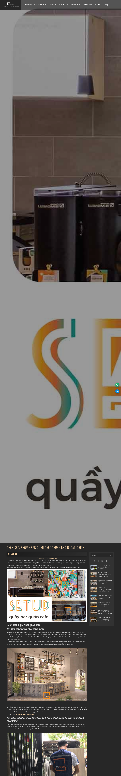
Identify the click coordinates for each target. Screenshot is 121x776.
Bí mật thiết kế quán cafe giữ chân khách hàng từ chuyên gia (105, 597)
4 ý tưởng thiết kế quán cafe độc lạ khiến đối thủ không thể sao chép (105, 589)
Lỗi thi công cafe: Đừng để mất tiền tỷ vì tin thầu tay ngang (105, 567)
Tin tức (98, 5)
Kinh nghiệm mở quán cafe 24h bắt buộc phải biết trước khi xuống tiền (105, 612)
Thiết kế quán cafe (40, 5)
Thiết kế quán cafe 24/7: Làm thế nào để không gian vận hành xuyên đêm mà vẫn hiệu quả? (105, 619)
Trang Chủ (28, 5)
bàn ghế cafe (88, 5)
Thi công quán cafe (74, 5)
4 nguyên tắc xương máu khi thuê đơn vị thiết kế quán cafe (105, 582)
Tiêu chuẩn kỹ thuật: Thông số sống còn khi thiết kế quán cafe (104, 574)
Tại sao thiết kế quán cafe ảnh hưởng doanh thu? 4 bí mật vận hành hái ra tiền (104, 604)
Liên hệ (106, 5)
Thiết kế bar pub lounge (57, 5)
